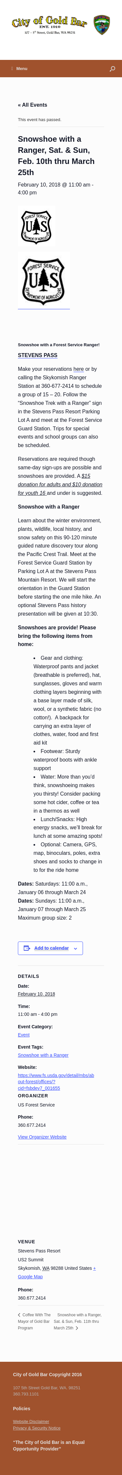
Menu (19, 68)
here (79, 369)
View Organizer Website (42, 1137)
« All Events (32, 105)
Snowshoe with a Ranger (43, 1055)
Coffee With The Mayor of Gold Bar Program (34, 1321)
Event (24, 1034)
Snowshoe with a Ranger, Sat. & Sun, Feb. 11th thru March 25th (78, 1321)
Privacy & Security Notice (37, 1428)
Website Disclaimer (31, 1421)
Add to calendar (51, 948)
